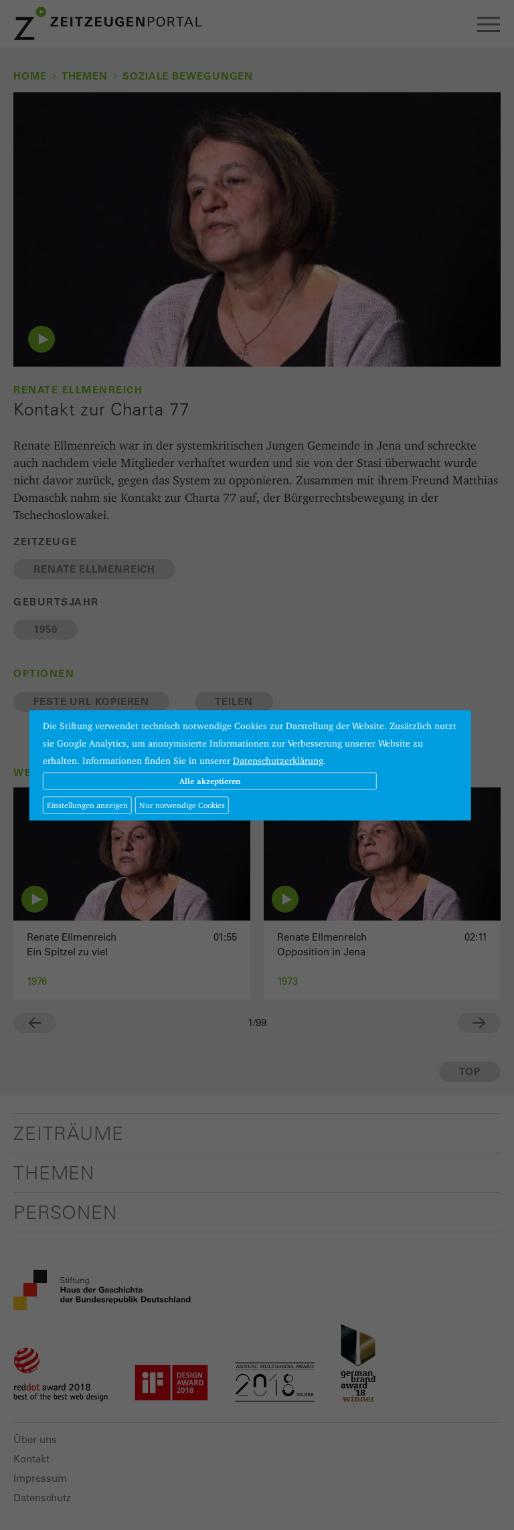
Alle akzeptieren (209, 780)
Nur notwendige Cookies (182, 804)
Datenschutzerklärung (278, 760)
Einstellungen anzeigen (87, 804)
